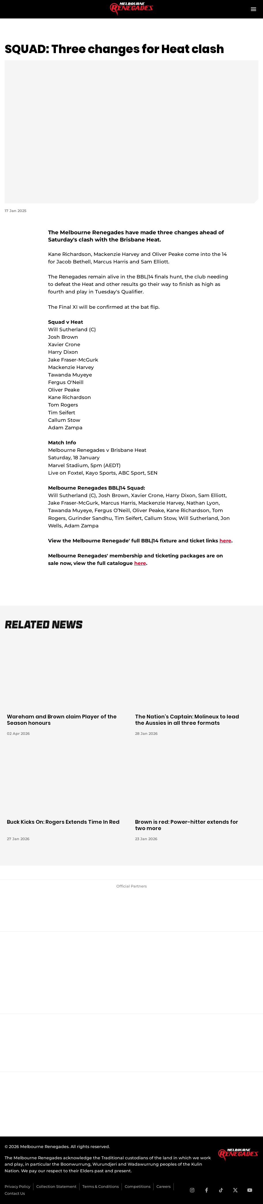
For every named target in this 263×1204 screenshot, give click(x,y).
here (225, 541)
